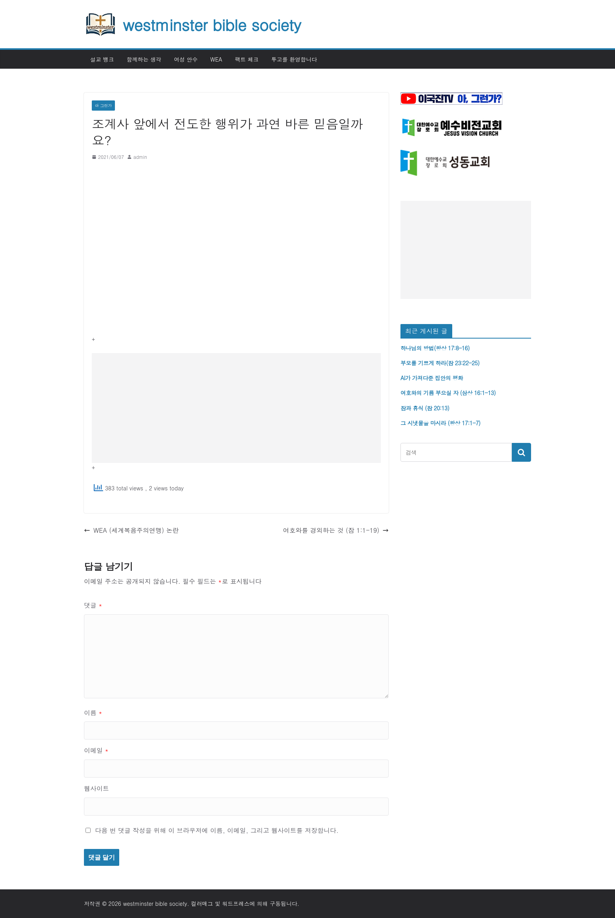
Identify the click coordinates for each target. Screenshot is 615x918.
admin (140, 156)
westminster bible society (212, 24)
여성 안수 (186, 59)
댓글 (93, 605)
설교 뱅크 (102, 59)
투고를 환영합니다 (294, 59)
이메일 (96, 750)
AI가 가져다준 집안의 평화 (431, 378)
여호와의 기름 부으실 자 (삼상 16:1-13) (448, 393)
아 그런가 (103, 105)
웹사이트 (96, 788)
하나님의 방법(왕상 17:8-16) (434, 348)
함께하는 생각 (144, 59)
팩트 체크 (247, 59)
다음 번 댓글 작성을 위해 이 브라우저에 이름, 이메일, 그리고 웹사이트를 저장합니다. (216, 830)
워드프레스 (235, 903)
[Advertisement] (236, 408)
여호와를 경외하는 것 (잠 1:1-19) (336, 530)
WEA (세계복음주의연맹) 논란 (131, 530)
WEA (216, 59)
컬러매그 (202, 903)
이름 (93, 712)
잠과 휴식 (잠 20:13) (424, 408)
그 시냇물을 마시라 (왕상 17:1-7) (440, 423)
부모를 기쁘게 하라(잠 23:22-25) (440, 363)
